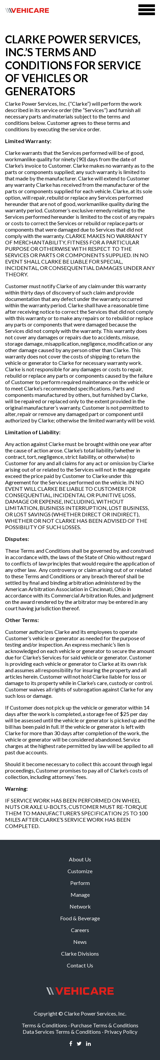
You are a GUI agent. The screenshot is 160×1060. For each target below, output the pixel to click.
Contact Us (80, 965)
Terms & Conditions (44, 1025)
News (80, 941)
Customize (80, 871)
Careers (80, 930)
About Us (80, 859)
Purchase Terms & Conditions (104, 1025)
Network (80, 906)
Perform (80, 883)
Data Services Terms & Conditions (62, 1031)
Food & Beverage (80, 918)
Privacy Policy (120, 1031)
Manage (80, 894)
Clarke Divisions (80, 953)
